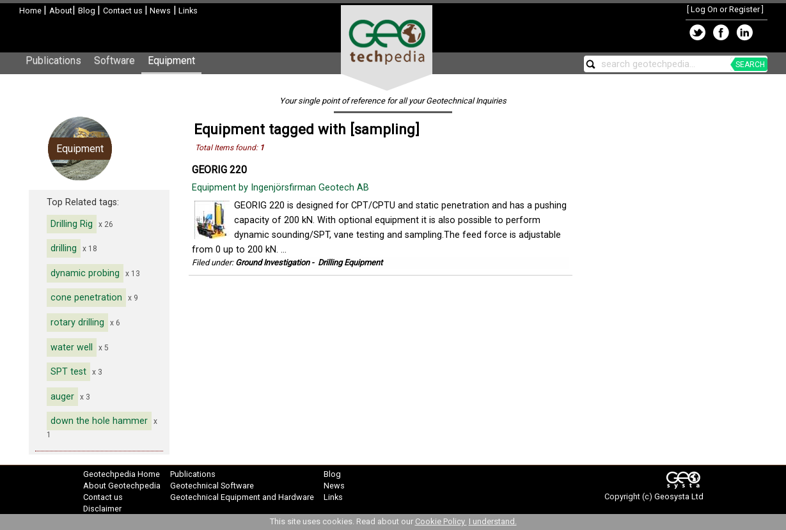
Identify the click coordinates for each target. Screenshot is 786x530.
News (159, 10)
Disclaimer (102, 508)
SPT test (68, 371)
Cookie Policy (441, 521)
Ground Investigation (272, 262)
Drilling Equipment (350, 262)
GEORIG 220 (219, 170)
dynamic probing (85, 273)
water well (72, 347)
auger (62, 396)
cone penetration (86, 297)
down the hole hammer (99, 421)
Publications (53, 60)
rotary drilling (77, 322)
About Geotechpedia (122, 485)
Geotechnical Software (212, 485)
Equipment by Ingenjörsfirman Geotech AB (282, 187)
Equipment (171, 60)
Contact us (124, 10)
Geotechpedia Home (121, 474)
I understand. (493, 521)
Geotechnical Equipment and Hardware (242, 497)
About (60, 10)
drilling (64, 248)
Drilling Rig (72, 224)
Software (114, 60)
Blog (87, 10)
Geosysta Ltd (678, 496)
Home (31, 10)
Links (187, 10)
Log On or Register (725, 9)
